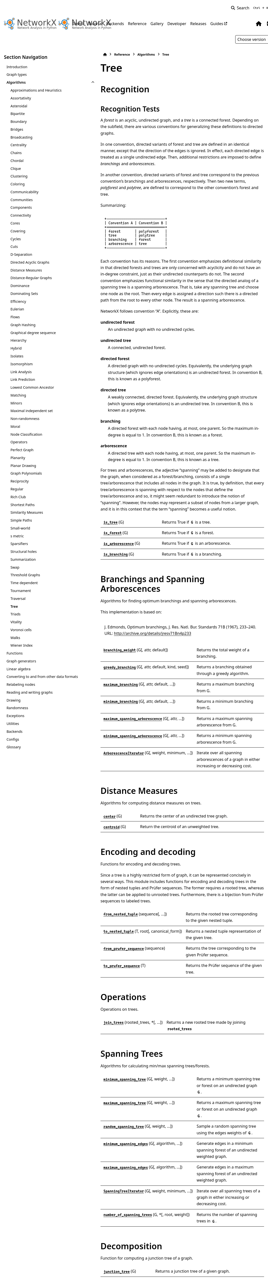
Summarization (23, 559)
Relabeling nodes (20, 690)
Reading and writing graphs (29, 698)
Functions (14, 653)
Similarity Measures (26, 512)
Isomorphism (21, 364)
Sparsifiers (19, 543)
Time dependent (24, 582)
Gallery (157, 23)
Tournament (20, 590)
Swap (14, 567)
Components (21, 207)
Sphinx (37, 1274)
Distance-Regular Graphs (31, 277)
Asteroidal (18, 106)
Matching (18, 395)
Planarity (17, 457)
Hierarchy (18, 340)
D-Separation (21, 254)
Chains (16, 152)
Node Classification (26, 434)
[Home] (75, 54)
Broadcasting (21, 137)
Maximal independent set (31, 410)
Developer (176, 23)
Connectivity (20, 215)
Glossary (13, 753)
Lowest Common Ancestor (32, 387)
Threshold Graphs (25, 575)
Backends (115, 23)
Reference (137, 23)
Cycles (15, 239)
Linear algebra (18, 669)
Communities (21, 199)
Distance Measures (26, 270)
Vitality (16, 622)
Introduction (16, 66)
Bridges (16, 129)
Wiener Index (21, 645)
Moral (15, 426)
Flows (15, 317)
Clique (15, 168)
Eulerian (17, 309)
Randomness (17, 713)
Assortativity (20, 98)
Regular (16, 489)
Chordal (16, 160)
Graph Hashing (22, 324)
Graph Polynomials (26, 473)
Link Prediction (22, 379)
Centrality (18, 145)
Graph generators (21, 661)
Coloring (17, 184)
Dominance (19, 285)
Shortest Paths (22, 504)
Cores (15, 223)
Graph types (16, 74)
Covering (17, 231)
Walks (15, 637)
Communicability (24, 192)
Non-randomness (24, 418)
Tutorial (95, 23)
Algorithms (16, 82)
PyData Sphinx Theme (230, 1269)
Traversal (17, 598)
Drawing (13, 706)
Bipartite (17, 113)
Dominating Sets (24, 293)
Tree (14, 606)
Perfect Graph (22, 450)
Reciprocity (19, 481)
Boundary (18, 121)
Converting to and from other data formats (30, 679)
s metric (17, 536)
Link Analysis (21, 371)
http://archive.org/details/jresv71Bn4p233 (113, 578)
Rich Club (18, 497)
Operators (18, 442)
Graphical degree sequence (33, 332)
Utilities (12, 729)
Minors (16, 403)
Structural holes (23, 551)
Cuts (14, 246)
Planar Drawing (23, 465)
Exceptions (15, 721)
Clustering (18, 176)
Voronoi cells (21, 629)
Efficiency (18, 301)
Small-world (20, 528)
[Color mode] (248, 23)
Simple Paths (21, 520)
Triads (15, 614)
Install (78, 23)
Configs (12, 745)
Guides (216, 23)
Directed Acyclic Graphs (29, 262)
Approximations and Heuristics (35, 90)
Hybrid (15, 348)
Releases (198, 23)
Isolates (16, 356)
